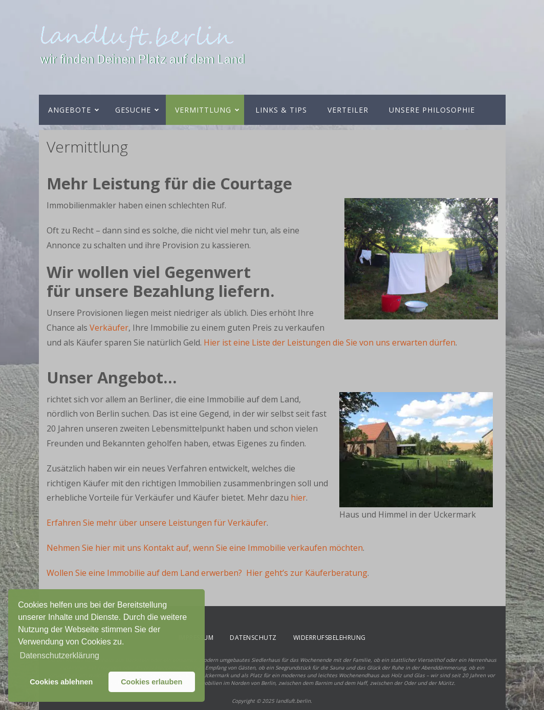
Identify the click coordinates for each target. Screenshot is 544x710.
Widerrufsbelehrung (329, 637)
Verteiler (348, 110)
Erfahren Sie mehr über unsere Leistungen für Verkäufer (157, 522)
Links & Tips (281, 110)
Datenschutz (253, 637)
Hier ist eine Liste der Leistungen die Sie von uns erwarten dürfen (329, 342)
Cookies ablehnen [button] (61, 682)
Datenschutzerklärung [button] (59, 655)
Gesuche (133, 110)
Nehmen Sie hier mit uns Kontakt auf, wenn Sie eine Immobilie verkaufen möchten (205, 547)
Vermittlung (203, 110)
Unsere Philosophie (432, 110)
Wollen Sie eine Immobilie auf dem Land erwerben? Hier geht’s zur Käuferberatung (207, 572)
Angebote (69, 110)
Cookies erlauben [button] (151, 682)
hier (298, 497)
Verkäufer (109, 327)
